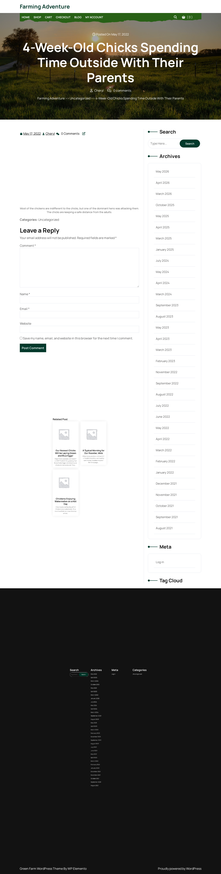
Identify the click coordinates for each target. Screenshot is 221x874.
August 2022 (164, 394)
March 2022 (164, 450)
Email (24, 309)
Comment (28, 245)
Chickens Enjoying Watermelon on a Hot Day (76, 498)
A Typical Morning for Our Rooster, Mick (83, 484)
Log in (160, 562)
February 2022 (165, 461)
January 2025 (165, 250)
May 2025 (162, 216)
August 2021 (164, 528)
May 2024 (162, 272)
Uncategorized (118, 733)
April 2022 (163, 439)
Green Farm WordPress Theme (41, 868)
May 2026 (162, 171)
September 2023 (167, 305)
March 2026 (164, 194)
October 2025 (165, 205)
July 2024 (162, 261)
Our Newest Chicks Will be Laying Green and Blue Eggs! (76, 485)
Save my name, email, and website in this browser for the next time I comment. (78, 338)
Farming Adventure (45, 6)
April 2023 (162, 339)
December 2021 (166, 483)
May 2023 (162, 327)
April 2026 (163, 183)
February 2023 (165, 361)
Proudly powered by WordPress (179, 868)
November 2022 (166, 372)
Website (25, 323)
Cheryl (50, 133)
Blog (77, 17)
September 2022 (167, 383)
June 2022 (163, 417)
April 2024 (163, 283)
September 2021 (167, 517)
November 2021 (166, 495)
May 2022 (162, 428)
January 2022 (165, 472)
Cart (48, 17)
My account (94, 17)
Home (26, 17)
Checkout (63, 17)
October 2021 (165, 506)
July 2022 (162, 406)
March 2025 (164, 238)
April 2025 (163, 227)
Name (25, 294)
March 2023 (164, 350)
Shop (37, 17)
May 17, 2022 (32, 133)
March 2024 (164, 294)
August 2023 (164, 316)
